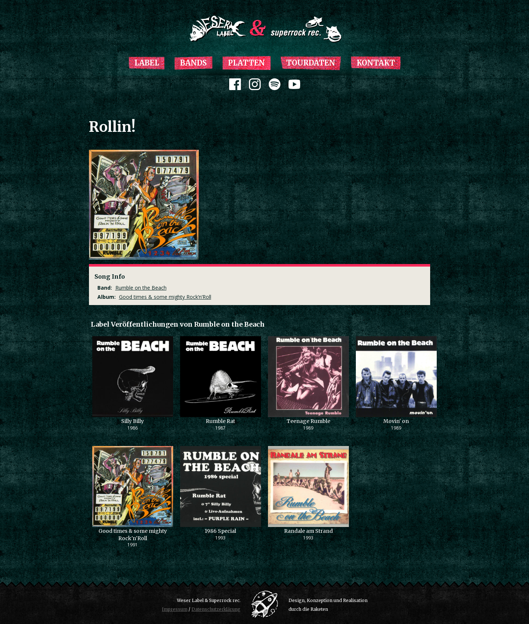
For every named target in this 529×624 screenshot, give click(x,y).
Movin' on (396, 421)
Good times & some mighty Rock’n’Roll (165, 296)
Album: (106, 296)
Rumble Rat (220, 421)
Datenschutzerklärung (216, 609)
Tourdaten (310, 62)
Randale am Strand (308, 531)
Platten (246, 62)
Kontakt (376, 62)
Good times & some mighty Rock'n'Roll (132, 535)
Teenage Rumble (308, 421)
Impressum (174, 609)
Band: (104, 287)
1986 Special (220, 531)
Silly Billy (132, 421)
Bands (193, 62)
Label (146, 62)
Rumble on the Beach (141, 287)
